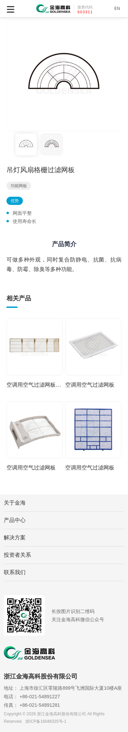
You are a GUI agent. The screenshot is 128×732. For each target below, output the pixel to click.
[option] (64, 75)
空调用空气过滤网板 (89, 385)
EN (117, 8)
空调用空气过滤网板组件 (34, 385)
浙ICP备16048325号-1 (45, 721)
